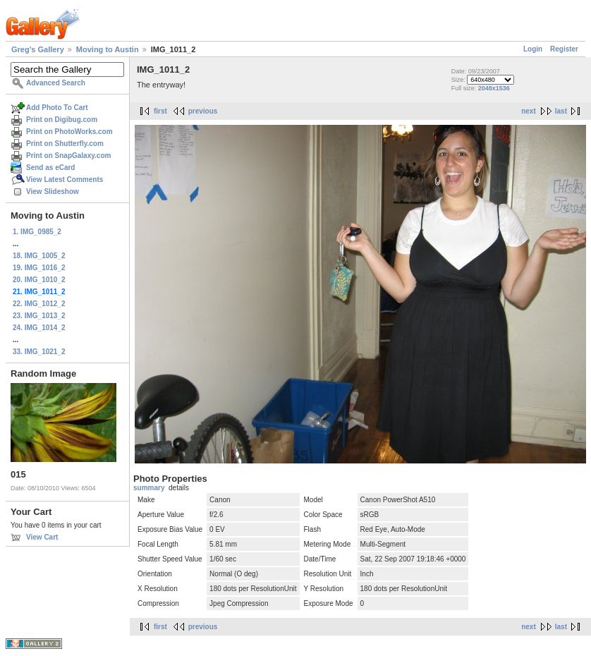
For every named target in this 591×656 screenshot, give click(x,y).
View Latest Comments (64, 179)
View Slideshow (52, 191)
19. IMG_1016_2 (39, 268)
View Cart (42, 537)
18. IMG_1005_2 (39, 256)
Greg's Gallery (37, 49)
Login (532, 49)
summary (148, 488)
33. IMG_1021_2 (39, 352)
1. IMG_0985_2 (37, 232)
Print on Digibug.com (61, 119)
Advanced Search (55, 83)
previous (203, 111)
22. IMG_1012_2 (39, 304)
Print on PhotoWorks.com (69, 131)
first (160, 111)
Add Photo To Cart (57, 107)
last (561, 111)
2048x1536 (494, 88)
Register (564, 49)
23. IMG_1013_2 (39, 316)
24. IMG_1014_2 (39, 328)
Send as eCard (50, 167)
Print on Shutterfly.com (65, 143)
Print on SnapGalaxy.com (68, 155)
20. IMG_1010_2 (39, 280)
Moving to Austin (107, 49)
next (528, 111)
